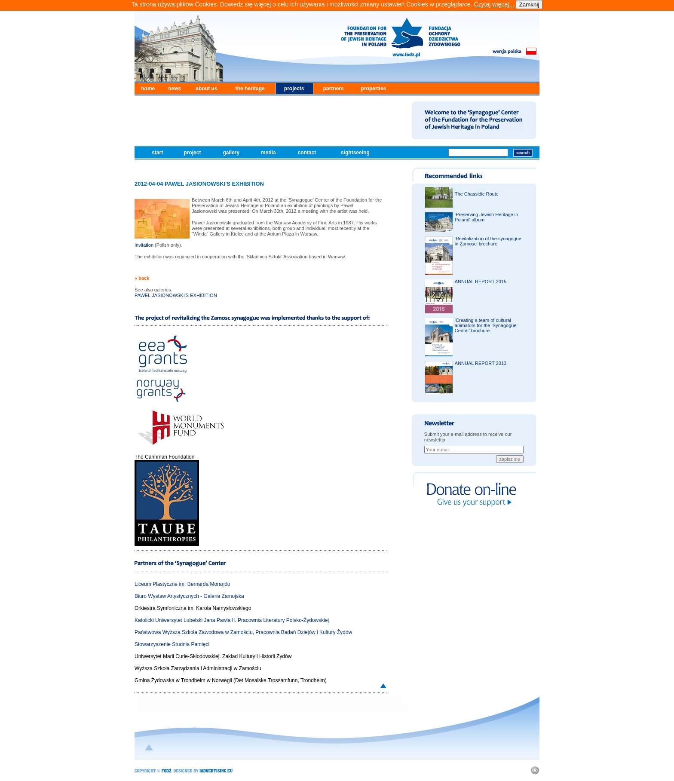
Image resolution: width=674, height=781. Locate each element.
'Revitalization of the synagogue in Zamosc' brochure (488, 241)
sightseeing (356, 153)
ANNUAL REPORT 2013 (480, 363)
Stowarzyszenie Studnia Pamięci (172, 644)
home (148, 89)
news (174, 89)
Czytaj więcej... (494, 4)
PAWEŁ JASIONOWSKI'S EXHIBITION (176, 295)
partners (333, 89)
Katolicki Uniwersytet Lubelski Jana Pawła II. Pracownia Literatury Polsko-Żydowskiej (232, 620)
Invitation (144, 245)
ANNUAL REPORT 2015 (480, 281)
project (192, 153)
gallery (231, 153)
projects (294, 89)
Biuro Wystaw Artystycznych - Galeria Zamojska (189, 596)
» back (142, 278)
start (157, 153)
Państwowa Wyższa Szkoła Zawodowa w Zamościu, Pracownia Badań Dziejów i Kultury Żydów (243, 632)
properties (373, 89)
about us (206, 89)
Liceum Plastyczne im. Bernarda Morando (182, 584)
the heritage (250, 89)
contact (308, 153)
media (269, 153)
